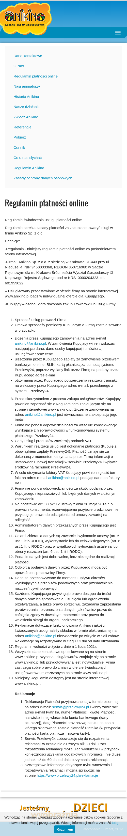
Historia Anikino (26, 96)
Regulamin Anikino (29, 168)
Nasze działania (27, 107)
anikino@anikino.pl (30, 343)
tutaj (115, 823)
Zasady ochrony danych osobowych (43, 178)
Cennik (19, 147)
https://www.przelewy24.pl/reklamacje (67, 775)
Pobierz (20, 137)
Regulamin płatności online (36, 76)
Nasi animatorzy (27, 86)
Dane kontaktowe (28, 56)
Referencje (23, 127)
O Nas (19, 66)
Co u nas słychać (28, 157)
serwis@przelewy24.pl (70, 707)
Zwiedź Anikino (26, 117)
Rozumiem (65, 829)
